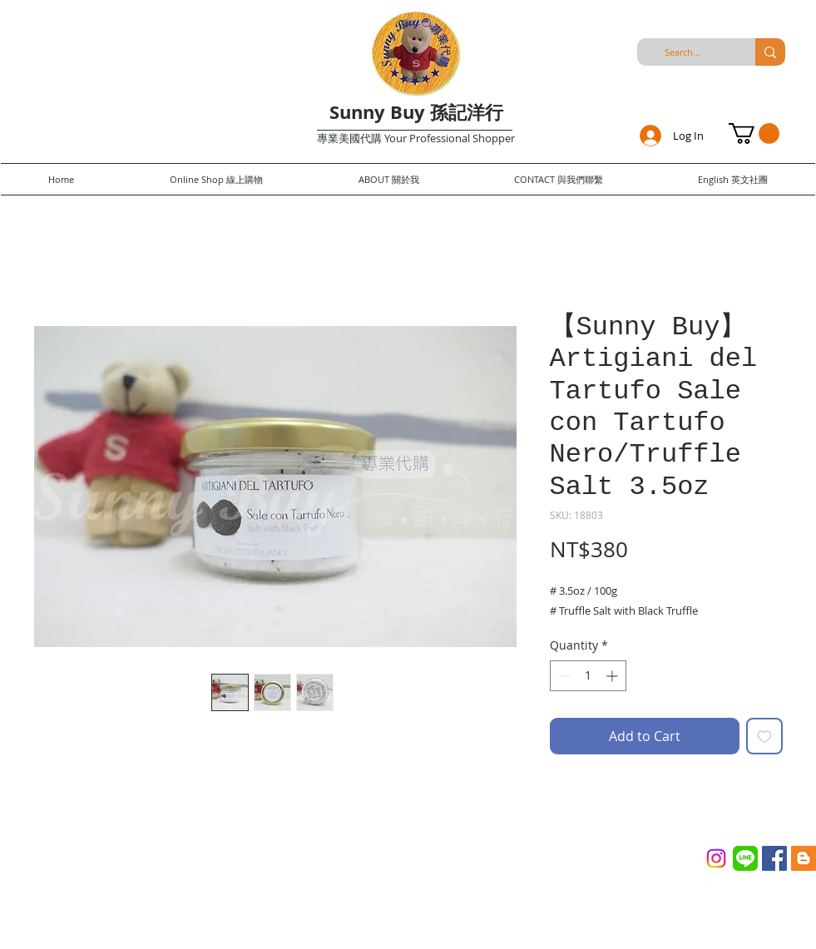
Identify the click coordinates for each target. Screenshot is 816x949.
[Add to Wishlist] (764, 736)
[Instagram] (716, 858)
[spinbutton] (588, 675)
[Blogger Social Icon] (803, 858)
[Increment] (613, 675)
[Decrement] (562, 675)
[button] (754, 133)
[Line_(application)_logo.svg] (745, 858)
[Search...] (682, 52)
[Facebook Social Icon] (774, 858)
